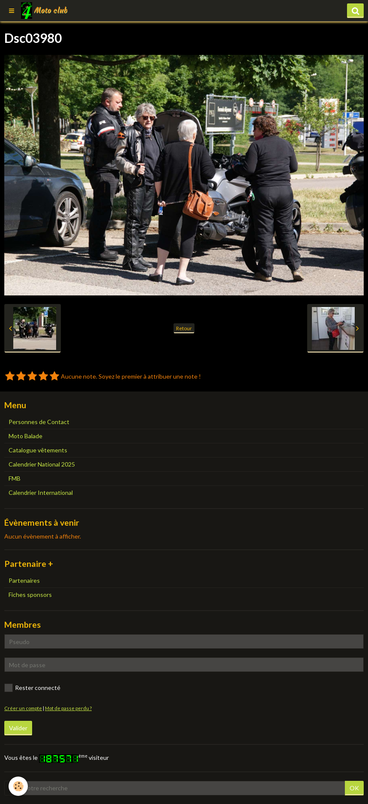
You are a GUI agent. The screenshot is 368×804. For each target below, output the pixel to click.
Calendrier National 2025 (42, 464)
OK (354, 788)
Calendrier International (41, 492)
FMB (15, 478)
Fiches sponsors (30, 594)
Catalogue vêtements (38, 450)
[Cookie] (18, 786)
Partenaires (24, 580)
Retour (184, 328)
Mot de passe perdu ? (68, 708)
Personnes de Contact (39, 421)
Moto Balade (25, 436)
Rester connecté (32, 688)
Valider (18, 728)
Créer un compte (23, 708)
